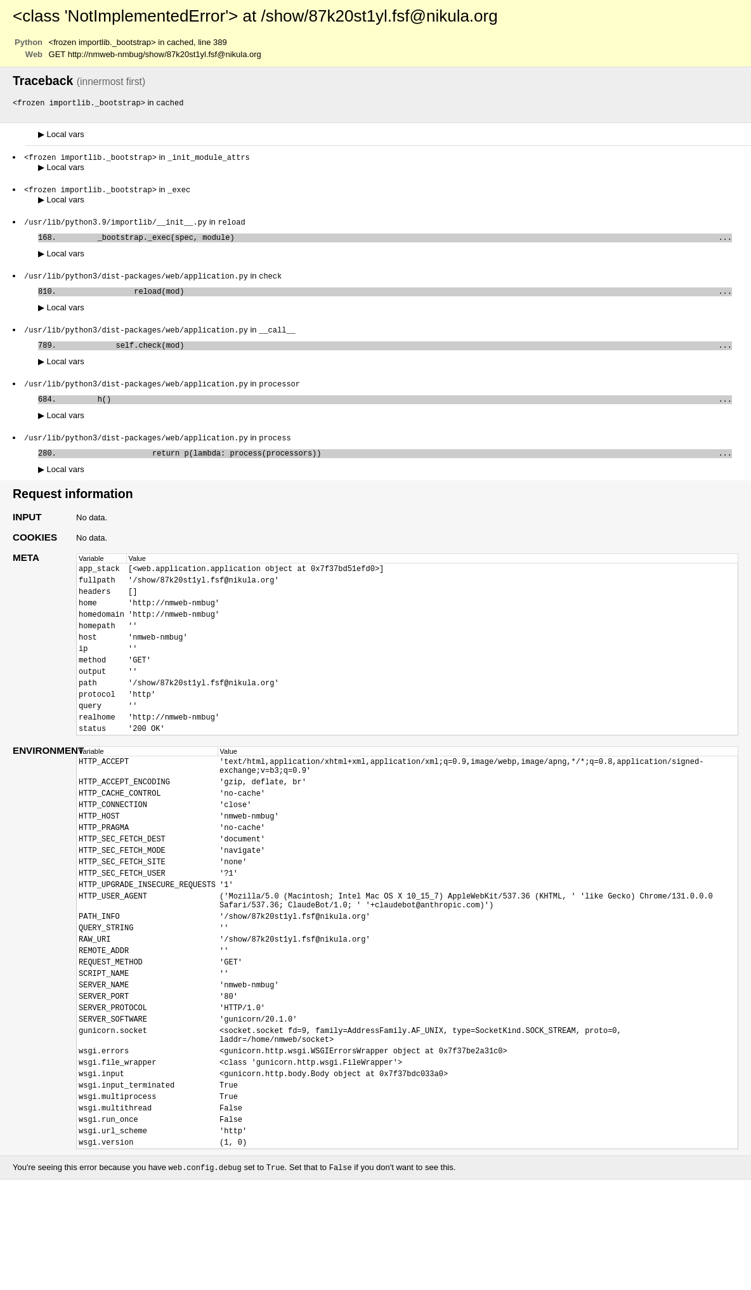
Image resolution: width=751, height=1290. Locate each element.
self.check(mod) (396, 354)
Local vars (61, 135)
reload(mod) (396, 298)
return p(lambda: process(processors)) (396, 467)
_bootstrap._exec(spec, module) (396, 241)
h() (396, 410)
